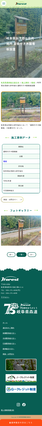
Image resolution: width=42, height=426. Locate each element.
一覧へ (21, 254)
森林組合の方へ (9, 349)
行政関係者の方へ (10, 343)
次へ (31, 254)
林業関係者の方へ (10, 333)
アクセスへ (5, 297)
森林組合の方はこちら (21, 422)
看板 (8, 32)
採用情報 (21, 365)
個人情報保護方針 (8, 410)
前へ (11, 254)
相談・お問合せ (9, 354)
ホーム (5, 322)
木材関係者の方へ (10, 338)
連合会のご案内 (9, 328)
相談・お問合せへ (10, 199)
